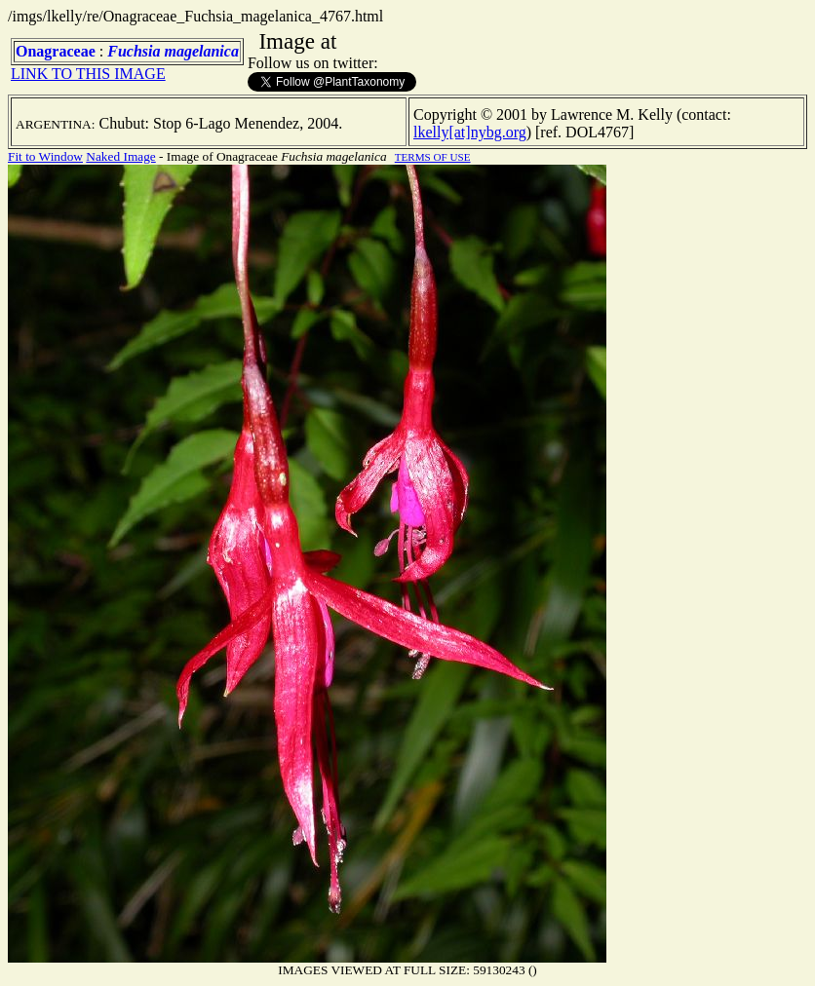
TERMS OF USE (433, 157)
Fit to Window (45, 156)
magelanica (201, 51)
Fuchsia (133, 51)
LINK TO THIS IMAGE (88, 73)
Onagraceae (56, 51)
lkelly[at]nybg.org (469, 132)
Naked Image (120, 156)
